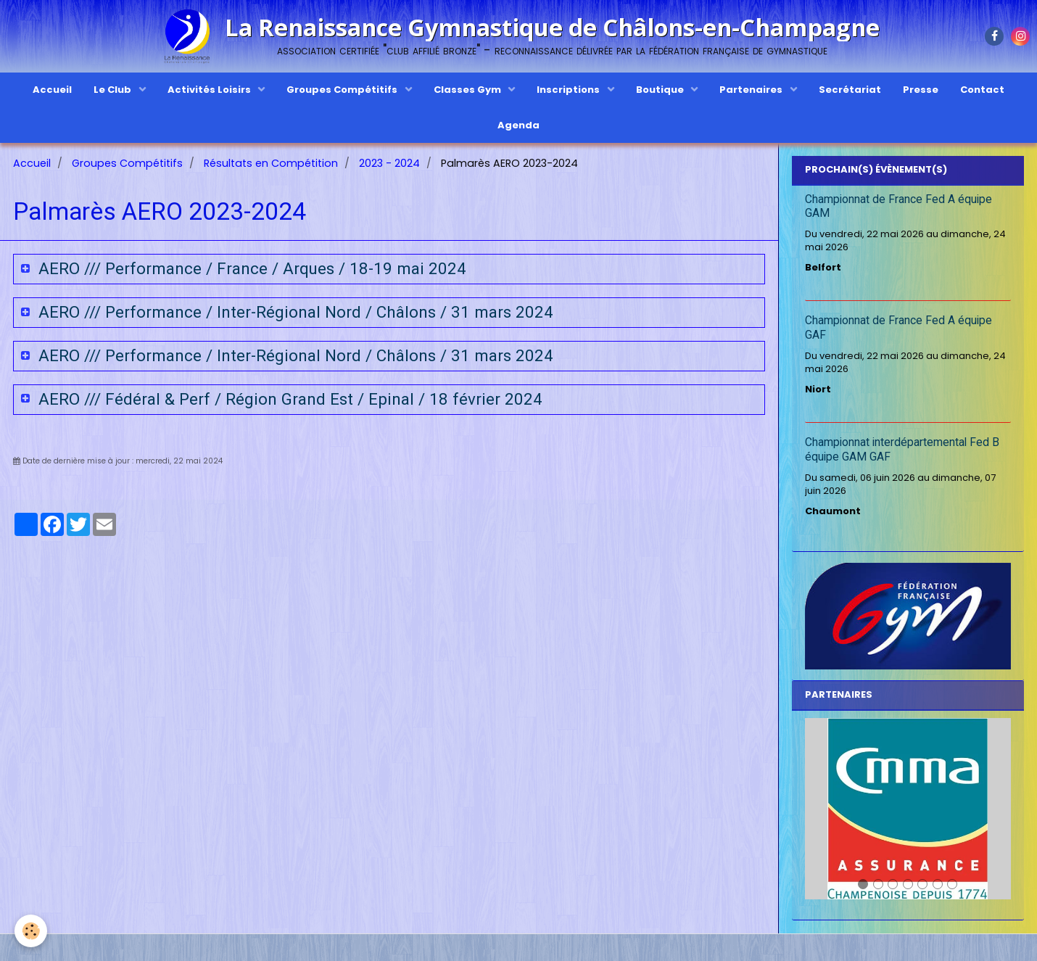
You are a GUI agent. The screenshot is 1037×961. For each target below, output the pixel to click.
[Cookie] (31, 931)
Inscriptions (569, 89)
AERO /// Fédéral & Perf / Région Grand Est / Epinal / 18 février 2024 (288, 398)
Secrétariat (850, 89)
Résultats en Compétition (271, 163)
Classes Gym (468, 89)
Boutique (661, 89)
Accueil (52, 89)
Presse (920, 89)
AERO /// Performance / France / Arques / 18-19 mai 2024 (250, 268)
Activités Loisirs (210, 89)
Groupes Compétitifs (343, 89)
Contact (982, 89)
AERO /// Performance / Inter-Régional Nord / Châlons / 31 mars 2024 (293, 311)
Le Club (113, 89)
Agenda (518, 125)
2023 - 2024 (389, 163)
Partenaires (752, 89)
